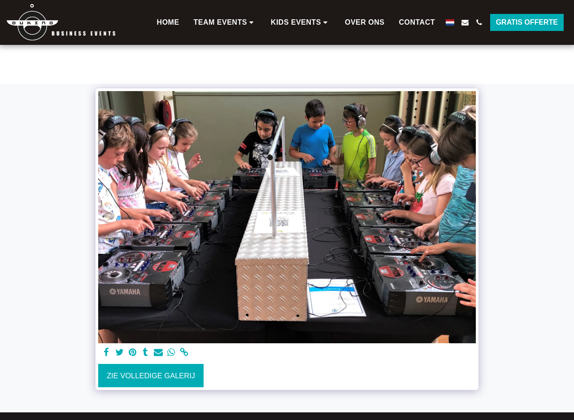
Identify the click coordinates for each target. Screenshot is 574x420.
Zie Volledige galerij (151, 376)
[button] (225, 22)
